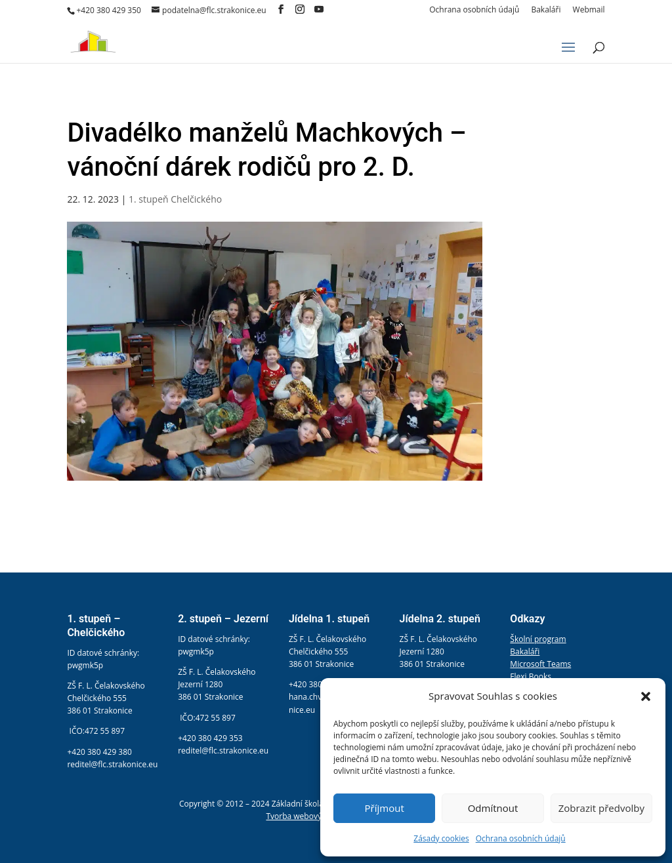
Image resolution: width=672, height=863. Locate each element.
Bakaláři (545, 10)
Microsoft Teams (540, 664)
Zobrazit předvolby (601, 807)
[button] (645, 696)
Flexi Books (530, 676)
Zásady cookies (441, 838)
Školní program (538, 639)
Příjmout (384, 807)
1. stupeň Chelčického (175, 199)
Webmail (589, 10)
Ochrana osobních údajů (521, 838)
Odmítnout (493, 807)
